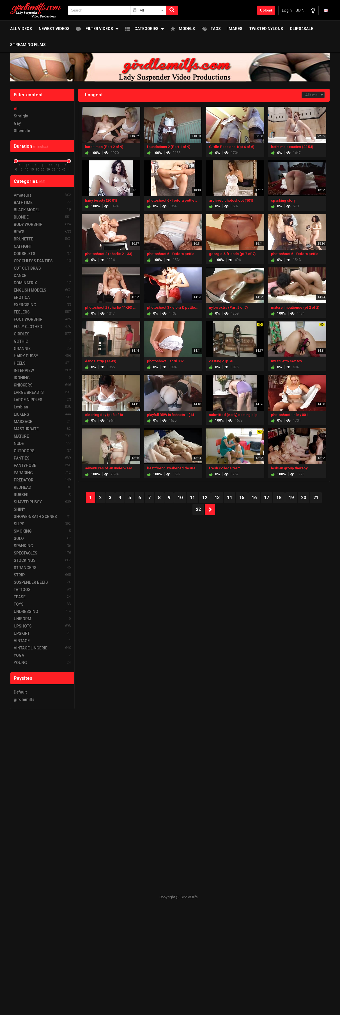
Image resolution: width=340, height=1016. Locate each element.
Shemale (22, 130)
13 (217, 497)
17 (266, 497)
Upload (266, 10)
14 (229, 497)
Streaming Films (25, 45)
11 (192, 497)
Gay (17, 123)
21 (315, 497)
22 (198, 509)
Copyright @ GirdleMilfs (178, 897)
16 (254, 497)
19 (291, 497)
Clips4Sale (299, 29)
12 (204, 497)
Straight (21, 116)
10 (180, 497)
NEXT (210, 509)
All (16, 108)
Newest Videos (51, 29)
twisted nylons (264, 29)
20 (303, 497)
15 (241, 497)
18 (278, 497)
